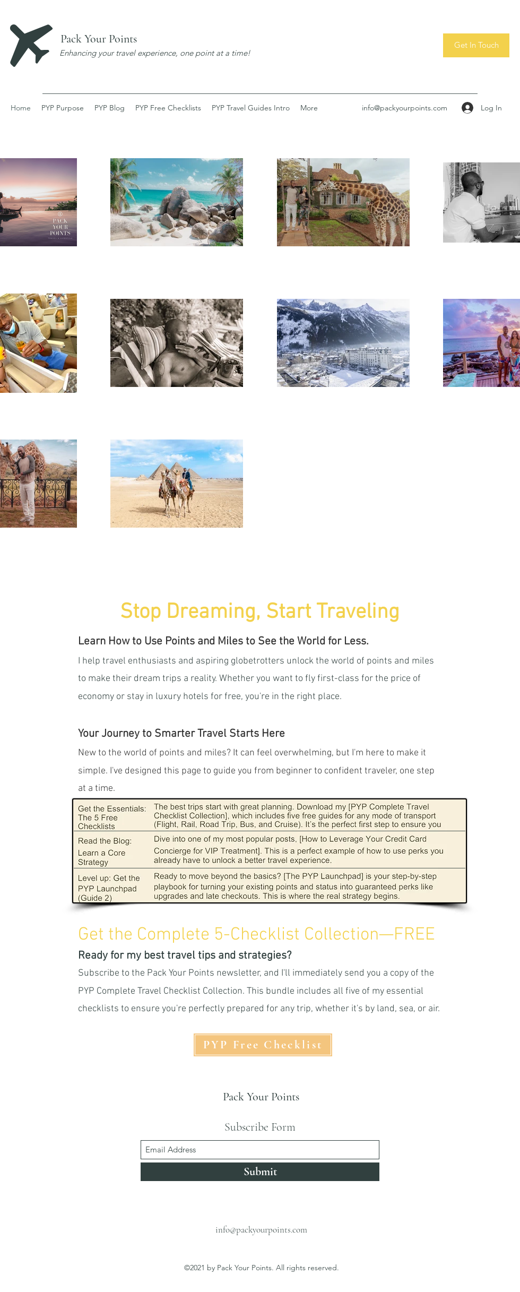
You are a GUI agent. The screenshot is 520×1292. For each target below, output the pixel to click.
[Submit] (260, 1171)
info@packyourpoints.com (404, 108)
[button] (476, 45)
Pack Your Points (98, 39)
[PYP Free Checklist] (263, 1045)
